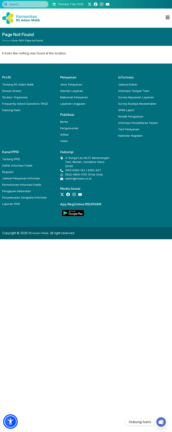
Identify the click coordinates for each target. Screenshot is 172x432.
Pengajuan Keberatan (16, 191)
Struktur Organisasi (15, 97)
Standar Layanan (71, 91)
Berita (64, 121)
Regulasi (7, 172)
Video (64, 141)
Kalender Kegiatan (130, 135)
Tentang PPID (11, 159)
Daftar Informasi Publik (17, 165)
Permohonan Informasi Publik (21, 184)
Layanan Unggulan (72, 103)
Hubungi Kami (11, 110)
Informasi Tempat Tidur (133, 91)
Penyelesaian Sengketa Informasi (24, 197)
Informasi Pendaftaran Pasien (138, 123)
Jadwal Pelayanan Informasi (21, 178)
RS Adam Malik (38, 233)
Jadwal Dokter (127, 84)
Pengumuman (69, 128)
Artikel (64, 134)
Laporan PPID (11, 204)
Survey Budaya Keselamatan (137, 103)
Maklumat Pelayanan (74, 97)
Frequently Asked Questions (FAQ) (25, 103)
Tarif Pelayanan (128, 129)
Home (6, 40)
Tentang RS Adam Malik (18, 84)
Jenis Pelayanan (71, 84)
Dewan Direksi (11, 91)
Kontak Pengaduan (130, 116)
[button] (10, 421)
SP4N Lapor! (126, 110)
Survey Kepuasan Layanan (136, 97)
